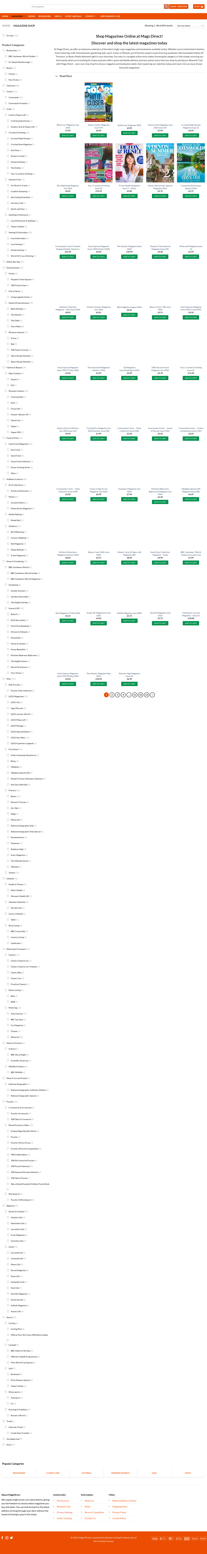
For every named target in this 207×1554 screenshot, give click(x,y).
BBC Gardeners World (20, 567)
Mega (14, 814)
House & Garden (19, 643)
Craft (10, 109)
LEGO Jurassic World (22, 714)
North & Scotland (18, 1211)
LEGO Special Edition (21, 731)
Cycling (13, 1323)
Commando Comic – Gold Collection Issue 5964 (67, 490)
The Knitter (17, 168)
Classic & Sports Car (21, 960)
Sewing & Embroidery (20, 232)
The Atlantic (17, 314)
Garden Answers (19, 590)
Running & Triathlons (19, 1409)
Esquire (15, 379)
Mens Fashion (16, 373)
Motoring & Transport (18, 949)
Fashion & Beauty (16, 367)
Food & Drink (14, 438)
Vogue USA (17, 432)
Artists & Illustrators (21, 491)
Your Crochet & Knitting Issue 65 (191, 368)
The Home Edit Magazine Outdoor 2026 (99, 368)
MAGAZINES (18, 16)
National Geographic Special (25, 1096)
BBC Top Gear (18, 1019)
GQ (14, 385)
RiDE (14, 1002)
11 (134, 694)
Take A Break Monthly (22, 356)
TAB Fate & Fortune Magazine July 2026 (160, 368)
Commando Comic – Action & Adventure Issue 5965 (191, 429)
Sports (11, 1317)
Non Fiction (15, 79)
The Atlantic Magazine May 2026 (99, 674)
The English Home (20, 661)
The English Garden (21, 602)
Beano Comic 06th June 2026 (98, 553)
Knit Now (16, 150)
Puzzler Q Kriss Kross (22, 1143)
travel (116, 52)
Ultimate (16, 866)
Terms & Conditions (94, 1512)
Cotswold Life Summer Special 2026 (191, 187)
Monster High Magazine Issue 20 (129, 674)
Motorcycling (16, 990)
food (57, 52)
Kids (11, 679)
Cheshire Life (18, 1217)
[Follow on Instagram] (6, 1538)
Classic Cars (17, 978)
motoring (65, 52)
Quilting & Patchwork (20, 215)
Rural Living (15, 925)
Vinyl (10, 1444)
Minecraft (16, 820)
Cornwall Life (18, 1252)
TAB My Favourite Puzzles (24, 1160)
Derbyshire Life (19, 1223)
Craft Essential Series (21, 121)
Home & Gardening (16, 561)
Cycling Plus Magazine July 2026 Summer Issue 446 (99, 429)
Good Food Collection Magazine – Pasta (160, 553)
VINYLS (58, 16)
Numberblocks (19, 837)
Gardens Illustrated (21, 596)
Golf (12, 1368)
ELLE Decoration (19, 620)
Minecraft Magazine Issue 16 (191, 247)
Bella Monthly (18, 309)
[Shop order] (190, 26)
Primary (14, 790)
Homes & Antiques (20, 632)
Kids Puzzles (16, 684)
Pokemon (16, 843)
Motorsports (16, 1392)
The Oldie (16, 320)
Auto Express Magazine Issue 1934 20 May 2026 (68, 674)
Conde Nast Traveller (21, 1433)
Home (6, 25)
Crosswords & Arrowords (21, 1107)
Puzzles (11, 1101)
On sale (12, 35)
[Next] (152, 694)
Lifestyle (12, 878)
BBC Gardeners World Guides (23, 56)
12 (140, 694)
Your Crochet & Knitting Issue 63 (99, 187)
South (13, 1247)
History (13, 497)
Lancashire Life (19, 1229)
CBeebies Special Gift (21, 773)
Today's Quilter (19, 226)
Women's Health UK (21, 896)
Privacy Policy (119, 1512)
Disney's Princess (20, 802)
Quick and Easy (19, 209)
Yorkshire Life (18, 1241)
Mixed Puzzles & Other (21, 1125)
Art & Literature (17, 485)
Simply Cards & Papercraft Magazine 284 (129, 553)
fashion (200, 49)
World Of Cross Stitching (23, 256)
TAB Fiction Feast (20, 285)
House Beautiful (19, 649)
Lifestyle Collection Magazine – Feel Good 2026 (68, 308)
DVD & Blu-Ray (15, 262)
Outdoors (15, 526)
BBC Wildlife (18, 1072)
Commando (16, 97)
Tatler (15, 919)
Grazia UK (17, 408)
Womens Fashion (18, 391)
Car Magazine (18, 1025)
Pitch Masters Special (22, 1380)
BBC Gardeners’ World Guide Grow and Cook (191, 553)
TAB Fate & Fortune (21, 350)
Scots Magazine (19, 1235)
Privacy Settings (65, 1512)
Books (11, 68)
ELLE (14, 403)
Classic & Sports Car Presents (25, 966)
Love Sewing (18, 244)
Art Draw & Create (20, 185)
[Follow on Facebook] (2, 1538)
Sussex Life (17, 1311)
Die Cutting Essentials (22, 197)
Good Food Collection (22, 461)
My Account (63, 1500)
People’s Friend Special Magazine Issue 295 (160, 247)
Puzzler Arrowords (21, 1113)
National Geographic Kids (24, 825)
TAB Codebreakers (20, 1154)
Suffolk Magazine (20, 1305)
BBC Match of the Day (22, 1350)
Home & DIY (16, 608)
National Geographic (19, 1084)
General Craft (17, 179)
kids (104, 52)
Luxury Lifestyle (17, 913)
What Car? (17, 1037)
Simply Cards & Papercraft (24, 126)
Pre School (15, 749)
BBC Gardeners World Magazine (27, 579)
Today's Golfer (18, 1386)
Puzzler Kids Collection (22, 690)
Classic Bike (17, 972)
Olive (14, 473)
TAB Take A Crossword (22, 1119)
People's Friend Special (22, 279)
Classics (14, 955)
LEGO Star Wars (20, 737)
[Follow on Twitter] (11, 1538)
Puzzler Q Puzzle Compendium (26, 1148)
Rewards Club (196, 60)
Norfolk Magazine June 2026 (160, 614)
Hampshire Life (19, 1282)
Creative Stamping (20, 191)
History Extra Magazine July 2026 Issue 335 (160, 126)
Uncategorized (14, 1439)
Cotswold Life (18, 1258)
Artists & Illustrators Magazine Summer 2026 (68, 553)
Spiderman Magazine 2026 (129, 125)
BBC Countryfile (19, 931)
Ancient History (19, 502)
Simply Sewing (19, 250)
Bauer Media (74, 56)
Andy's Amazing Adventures (25, 755)
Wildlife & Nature (18, 1066)
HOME (5, 16)
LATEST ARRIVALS (73, 16)
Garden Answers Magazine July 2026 (99, 308)
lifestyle (126, 52)
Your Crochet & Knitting (23, 173)
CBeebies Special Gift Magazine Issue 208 (190, 490)
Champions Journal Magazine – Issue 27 (191, 614)
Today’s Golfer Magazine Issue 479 (98, 126)
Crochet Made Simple (22, 138)
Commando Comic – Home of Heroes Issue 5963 (160, 429)
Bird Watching (18, 532)
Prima (15, 338)
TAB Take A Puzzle (20, 1178)
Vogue (15, 426)
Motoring (15, 1007)
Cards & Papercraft (18, 115)
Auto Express (19, 1013)
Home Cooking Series (22, 467)
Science (13, 1049)
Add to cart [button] (68, 135)
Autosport (17, 1397)
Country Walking (20, 538)
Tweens (14, 872)
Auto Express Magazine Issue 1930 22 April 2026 (99, 247)
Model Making (16, 514)
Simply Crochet (19, 156)
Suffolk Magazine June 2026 (129, 613)
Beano (15, 796)
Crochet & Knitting (19, 132)
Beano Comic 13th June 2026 (160, 308)
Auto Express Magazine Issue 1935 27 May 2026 (68, 368)
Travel (10, 1421)
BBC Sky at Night (20, 1054)
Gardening (15, 585)
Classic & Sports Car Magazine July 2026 (99, 490)
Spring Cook (18, 908)
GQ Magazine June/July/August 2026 (129, 368)
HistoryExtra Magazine (22, 508)
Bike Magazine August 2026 (129, 307)
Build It (15, 614)
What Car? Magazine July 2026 (68, 126)
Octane (15, 1031)
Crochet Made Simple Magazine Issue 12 (191, 126)
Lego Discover (18, 708)
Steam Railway (19, 549)
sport (109, 52)
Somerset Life (18, 1299)
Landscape (17, 943)
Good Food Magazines (20, 444)
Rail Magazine (18, 544)
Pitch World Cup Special (23, 1362)
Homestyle (17, 637)
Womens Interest (18, 332)
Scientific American (21, 1060)
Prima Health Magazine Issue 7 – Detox (129, 187)
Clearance (12, 85)
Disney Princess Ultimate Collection (28, 778)
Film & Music (16, 291)
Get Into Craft (18, 203)
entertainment (83, 52)
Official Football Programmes (25, 1356)
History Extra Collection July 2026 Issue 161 (68, 429)
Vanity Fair (17, 420)
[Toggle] (57, 76)
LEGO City (17, 702)
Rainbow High (18, 849)
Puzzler (15, 1137)
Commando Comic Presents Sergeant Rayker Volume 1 (67, 247)
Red (14, 344)
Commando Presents (19, 103)
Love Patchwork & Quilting (24, 220)
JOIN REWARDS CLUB (110, 16)
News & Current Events (18, 1078)
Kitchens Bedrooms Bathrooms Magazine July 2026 (160, 491)
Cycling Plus (17, 1329)
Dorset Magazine (20, 1270)
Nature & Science (15, 1043)
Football (14, 1345)
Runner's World (19, 1415)
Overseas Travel (17, 1427)
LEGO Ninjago (18, 726)
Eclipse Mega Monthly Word (25, 1131)
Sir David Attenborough (21, 62)
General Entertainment (21, 303)
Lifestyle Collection (18, 902)
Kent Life (16, 1288)
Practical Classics (20, 984)
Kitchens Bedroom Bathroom (25, 655)
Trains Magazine (19, 555)
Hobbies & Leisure (16, 479)
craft (72, 52)
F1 (13, 1403)
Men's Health (18, 890)
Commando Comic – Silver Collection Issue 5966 (129, 429)
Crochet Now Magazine (22, 144)
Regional (12, 1205)
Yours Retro (17, 326)
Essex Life (16, 1276)
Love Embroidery (20, 238)
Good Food (17, 455)
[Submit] (166, 6)
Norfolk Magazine (20, 1294)
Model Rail (17, 520)
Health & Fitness (17, 884)
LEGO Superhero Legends (23, 743)
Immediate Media (191, 52)
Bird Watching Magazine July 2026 (68, 187)
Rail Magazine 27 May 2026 (68, 613)
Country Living (19, 937)
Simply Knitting (19, 162)
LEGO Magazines (18, 696)
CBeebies (16, 767)
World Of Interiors (20, 667)
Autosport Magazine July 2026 (129, 490)
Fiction (13, 74)
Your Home (17, 673)
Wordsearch (16, 1194)
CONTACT (90, 16)
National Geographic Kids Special (27, 831)
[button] (199, 6)
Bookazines (13, 50)
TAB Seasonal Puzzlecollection (26, 1172)
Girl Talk (16, 808)
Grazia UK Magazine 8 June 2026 (99, 614)
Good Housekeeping (21, 626)
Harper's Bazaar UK (21, 414)
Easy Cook (17, 450)
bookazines (145, 49)
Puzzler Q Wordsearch (22, 1200)
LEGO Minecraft (19, 720)
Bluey (15, 761)
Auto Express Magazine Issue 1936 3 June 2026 (191, 308)
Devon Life (17, 1264)
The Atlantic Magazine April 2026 (129, 247)
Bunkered (16, 1374)
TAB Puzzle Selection (21, 1166)
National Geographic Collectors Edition (30, 1090)
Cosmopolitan (18, 397)
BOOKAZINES (45, 16)
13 (146, 694)
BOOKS (31, 16)
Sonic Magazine (19, 855)
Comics (11, 91)
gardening (96, 52)
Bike (14, 996)
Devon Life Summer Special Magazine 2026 (160, 187)
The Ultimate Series (21, 861)
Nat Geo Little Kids (20, 784)
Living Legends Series (21, 297)
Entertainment (14, 267)
